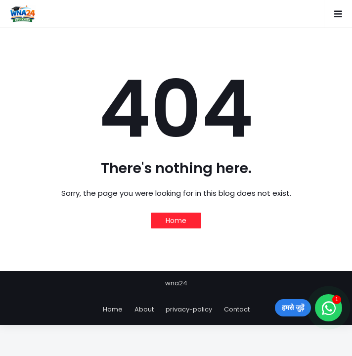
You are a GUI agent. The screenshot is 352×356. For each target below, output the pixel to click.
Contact (237, 309)
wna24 (176, 283)
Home (176, 220)
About (144, 309)
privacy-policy (189, 309)
